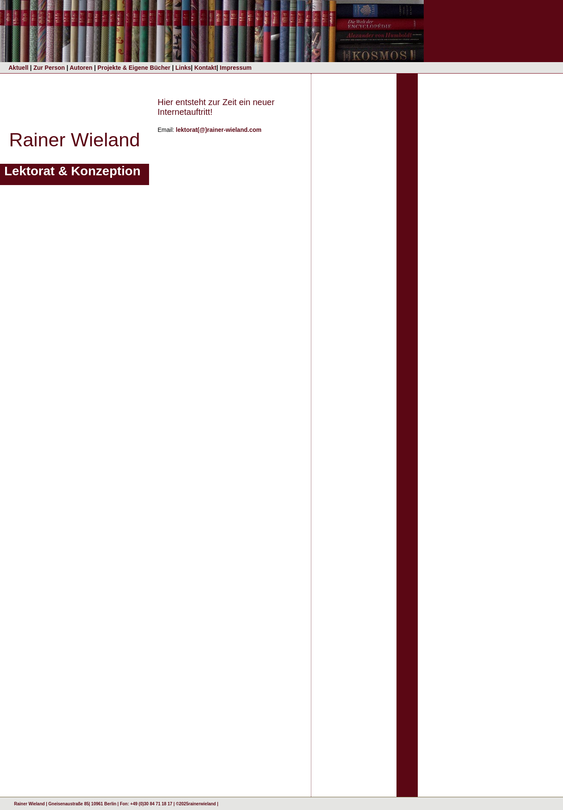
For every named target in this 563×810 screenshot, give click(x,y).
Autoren (81, 67)
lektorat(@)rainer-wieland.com (218, 129)
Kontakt (205, 67)
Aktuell (19, 67)
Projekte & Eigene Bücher (135, 67)
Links (182, 67)
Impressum (236, 67)
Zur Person (49, 67)
